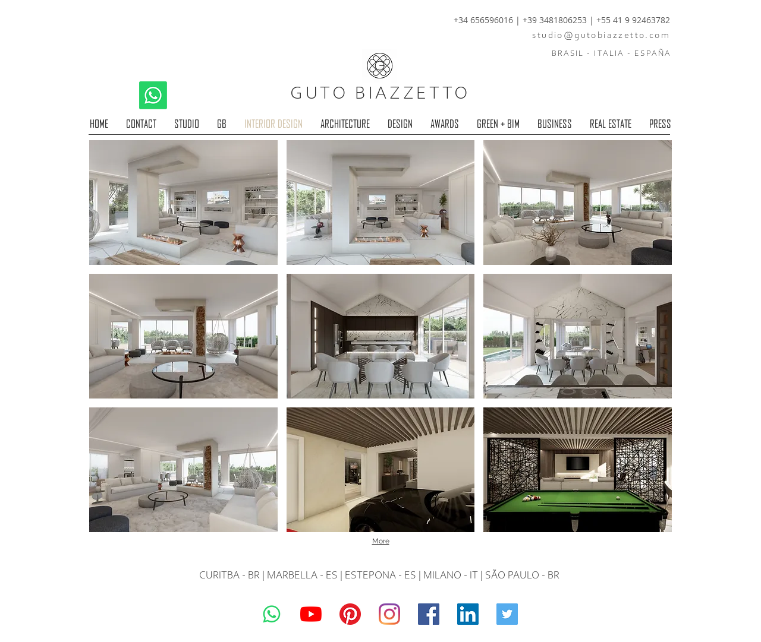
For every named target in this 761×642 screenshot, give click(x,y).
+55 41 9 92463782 (633, 20)
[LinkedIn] (468, 614)
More (380, 541)
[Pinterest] (350, 614)
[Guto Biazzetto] (389, 614)
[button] (183, 202)
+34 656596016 (483, 20)
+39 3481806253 (556, 20)
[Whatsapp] (153, 95)
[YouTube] (311, 614)
